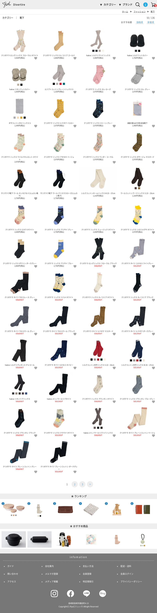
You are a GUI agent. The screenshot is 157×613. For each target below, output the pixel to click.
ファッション (140, 12)
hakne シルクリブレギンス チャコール (19, 353)
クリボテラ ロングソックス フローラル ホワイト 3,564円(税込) (19, 43)
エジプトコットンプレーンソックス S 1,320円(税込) (59, 77)
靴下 (153, 12)
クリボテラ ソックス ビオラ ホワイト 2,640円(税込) (19, 217)
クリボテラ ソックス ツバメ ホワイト (59, 285)
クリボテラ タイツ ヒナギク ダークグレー (137, 319)
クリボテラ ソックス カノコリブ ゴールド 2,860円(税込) (59, 43)
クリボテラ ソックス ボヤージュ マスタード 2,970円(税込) (137, 145)
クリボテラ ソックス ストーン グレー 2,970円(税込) (98, 111)
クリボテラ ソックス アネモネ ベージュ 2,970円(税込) (59, 145)
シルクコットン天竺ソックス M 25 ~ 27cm (137, 353)
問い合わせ (12, 574)
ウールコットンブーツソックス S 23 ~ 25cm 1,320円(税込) (137, 181)
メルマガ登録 (51, 574)
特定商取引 (88, 581)
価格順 (139, 22)
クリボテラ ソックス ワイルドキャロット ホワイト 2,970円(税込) (19, 146)
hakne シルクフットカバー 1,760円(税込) (137, 43)
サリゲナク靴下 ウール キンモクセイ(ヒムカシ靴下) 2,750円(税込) (19, 182)
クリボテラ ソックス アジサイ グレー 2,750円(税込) (59, 217)
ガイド (10, 566)
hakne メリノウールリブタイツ (59, 387)
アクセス (11, 581)
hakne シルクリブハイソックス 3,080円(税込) (98, 43)
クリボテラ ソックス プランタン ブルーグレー (137, 387)
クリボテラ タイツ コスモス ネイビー (59, 353)
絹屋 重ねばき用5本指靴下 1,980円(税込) (137, 111)
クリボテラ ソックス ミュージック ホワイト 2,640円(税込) (98, 217)
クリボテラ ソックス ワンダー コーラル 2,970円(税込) (98, 145)
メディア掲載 (51, 581)
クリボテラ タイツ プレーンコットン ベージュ (137, 421)
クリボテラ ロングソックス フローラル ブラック (98, 251)
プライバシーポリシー (131, 581)
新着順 (150, 22)
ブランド (127, 4)
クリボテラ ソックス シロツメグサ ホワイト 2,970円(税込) (137, 217)
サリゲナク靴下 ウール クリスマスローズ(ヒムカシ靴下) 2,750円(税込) (59, 182)
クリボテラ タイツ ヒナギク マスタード (98, 319)
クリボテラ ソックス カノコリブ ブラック (137, 285)
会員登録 (87, 574)
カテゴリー (110, 4)
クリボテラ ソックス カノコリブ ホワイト (98, 285)
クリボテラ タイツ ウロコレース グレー (19, 285)
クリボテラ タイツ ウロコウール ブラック (59, 319)
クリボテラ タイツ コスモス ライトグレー (137, 251)
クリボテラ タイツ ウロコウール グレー (19, 319)
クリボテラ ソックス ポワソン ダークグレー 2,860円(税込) (19, 251)
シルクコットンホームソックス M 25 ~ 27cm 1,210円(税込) (98, 181)
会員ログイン (127, 574)
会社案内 (49, 566)
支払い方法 (88, 566)
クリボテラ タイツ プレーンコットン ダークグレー (59, 456)
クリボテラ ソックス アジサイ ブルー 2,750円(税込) (59, 251)
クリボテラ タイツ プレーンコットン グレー (19, 455)
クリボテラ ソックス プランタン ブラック (19, 421)
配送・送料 (126, 566)
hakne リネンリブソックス (19, 387)
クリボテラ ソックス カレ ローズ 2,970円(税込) (98, 77)
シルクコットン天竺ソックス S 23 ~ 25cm (98, 353)
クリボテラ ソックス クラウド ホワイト (59, 421)
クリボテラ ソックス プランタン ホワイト (98, 387)
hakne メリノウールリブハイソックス (98, 421)
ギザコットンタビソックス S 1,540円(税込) (19, 111)
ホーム (125, 12)
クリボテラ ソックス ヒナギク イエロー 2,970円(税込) (59, 111)
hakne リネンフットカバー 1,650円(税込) (19, 77)
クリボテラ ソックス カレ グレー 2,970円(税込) (137, 77)
